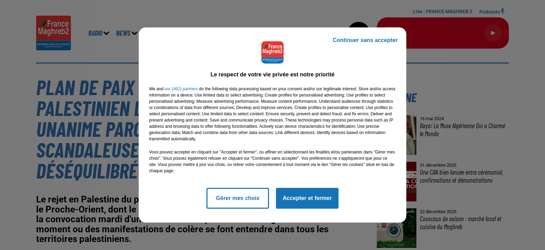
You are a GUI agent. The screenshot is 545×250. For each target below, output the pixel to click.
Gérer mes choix (237, 198)
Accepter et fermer (307, 198)
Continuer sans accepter (365, 40)
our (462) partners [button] (181, 88)
